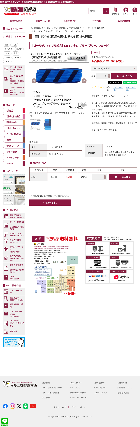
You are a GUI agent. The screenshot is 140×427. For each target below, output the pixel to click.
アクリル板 (8, 49)
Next (84, 80)
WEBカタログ (76, 382)
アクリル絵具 (76, 28)
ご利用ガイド (70, 20)
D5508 (7, 57)
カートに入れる (124, 76)
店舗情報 (46, 382)
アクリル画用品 (61, 28)
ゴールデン (89, 28)
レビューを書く (131, 89)
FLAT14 (19, 49)
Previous (34, 80)
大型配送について (125, 387)
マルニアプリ (75, 387)
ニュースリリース (101, 392)
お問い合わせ (124, 20)
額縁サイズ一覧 (43, 20)
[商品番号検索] (106, 11)
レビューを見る (118, 89)
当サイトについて (60, 407)
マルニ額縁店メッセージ (52, 387)
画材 (50, 28)
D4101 (7, 61)
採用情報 (46, 397)
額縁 (6, 45)
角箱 (15, 53)
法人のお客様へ (101, 387)
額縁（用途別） (16, 20)
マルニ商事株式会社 (51, 392)
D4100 (16, 57)
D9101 (7, 53)
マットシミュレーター (79, 397)
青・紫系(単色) (104, 28)
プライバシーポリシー (78, 407)
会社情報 (96, 20)
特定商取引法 (123, 392)
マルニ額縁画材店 (36, 28)
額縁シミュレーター (78, 392)
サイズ (14, 45)
